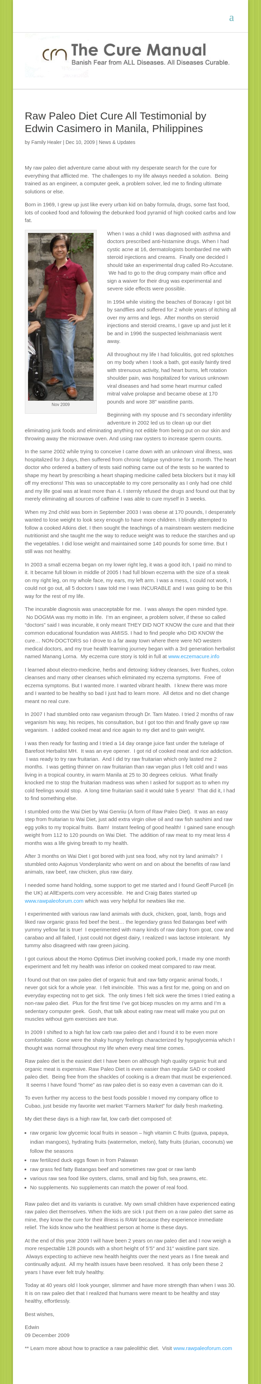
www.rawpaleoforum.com (54, 901)
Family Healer (46, 142)
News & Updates (117, 142)
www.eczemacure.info (193, 656)
